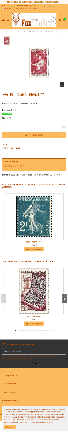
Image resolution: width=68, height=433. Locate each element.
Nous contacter (21, 8)
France (12, 148)
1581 (18, 148)
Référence (6, 110)
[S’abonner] (63, 351)
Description (11, 161)
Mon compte (33, 8)
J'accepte (10, 427)
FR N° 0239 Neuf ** (34, 242)
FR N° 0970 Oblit (34, 316)
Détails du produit (15, 166)
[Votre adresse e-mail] (31, 351)
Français (7, 8)
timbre (5, 148)
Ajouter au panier (34, 135)
